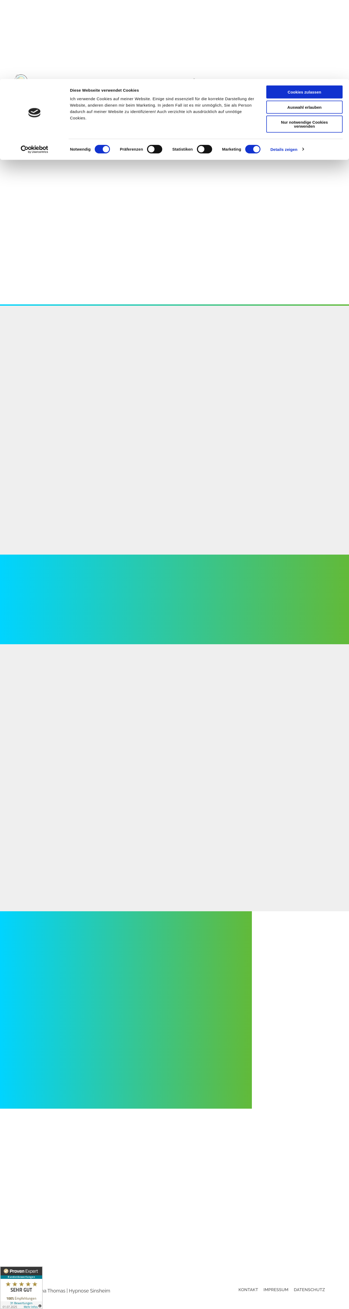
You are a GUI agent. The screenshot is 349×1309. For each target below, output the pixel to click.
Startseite (119, 90)
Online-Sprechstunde (249, 90)
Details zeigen (283, 70)
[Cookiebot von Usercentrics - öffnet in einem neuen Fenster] (34, 70)
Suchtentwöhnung (191, 90)
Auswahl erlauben (304, 28)
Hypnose (148, 90)
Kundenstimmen (289, 99)
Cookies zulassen (304, 13)
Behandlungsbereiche (306, 90)
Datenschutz (309, 1301)
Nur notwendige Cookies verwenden (304, 45)
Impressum (276, 1301)
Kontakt (323, 99)
